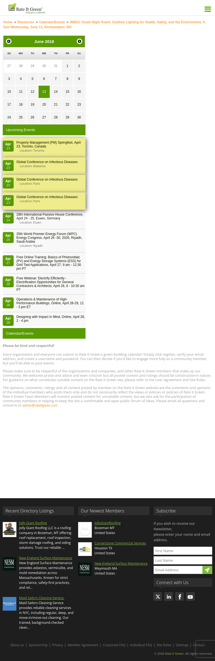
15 (67, 92)
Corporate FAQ (114, 645)
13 (44, 92)
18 (20, 104)
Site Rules (164, 645)
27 (9, 66)
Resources (25, 22)
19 (32, 104)
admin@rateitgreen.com (39, 405)
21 (55, 104)
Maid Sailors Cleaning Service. (41, 598)
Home (7, 22)
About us (17, 645)
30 (44, 66)
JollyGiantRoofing (107, 523)
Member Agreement (82, 645)
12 (32, 92)
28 (20, 66)
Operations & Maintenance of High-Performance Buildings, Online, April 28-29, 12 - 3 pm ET (50, 303)
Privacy (57, 645)
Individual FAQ (141, 645)
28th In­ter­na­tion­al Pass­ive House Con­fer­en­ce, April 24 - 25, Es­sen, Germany (49, 216)
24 (9, 117)
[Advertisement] (107, 450)
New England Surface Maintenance (45, 558)
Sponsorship (38, 645)
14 (55, 92)
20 (44, 104)
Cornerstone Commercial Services (120, 543)
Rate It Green (174, 653)
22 (67, 104)
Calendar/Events (52, 22)
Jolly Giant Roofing (33, 523)
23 (79, 104)
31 (55, 66)
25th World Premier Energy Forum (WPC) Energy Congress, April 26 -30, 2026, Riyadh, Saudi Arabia (49, 237)
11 (20, 92)
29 (32, 66)
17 (9, 104)
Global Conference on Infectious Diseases (47, 162)
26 (32, 117)
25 (20, 117)
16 (79, 92)
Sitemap (182, 645)
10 (9, 92)
